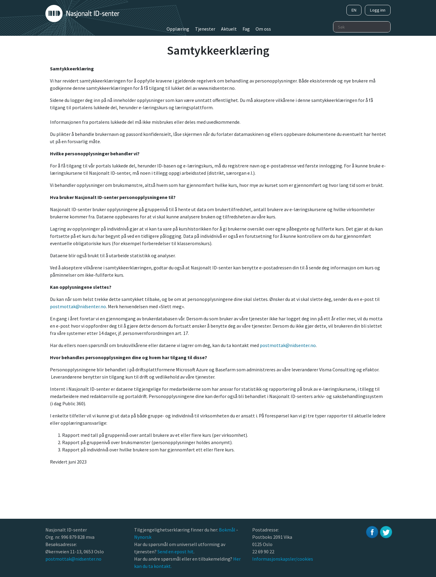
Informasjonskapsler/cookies (282, 559)
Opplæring (178, 29)
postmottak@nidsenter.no (78, 306)
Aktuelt (229, 29)
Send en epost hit (175, 551)
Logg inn (377, 10)
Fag (246, 29)
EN (354, 10)
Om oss (263, 29)
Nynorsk (143, 537)
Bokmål (227, 530)
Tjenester (205, 29)
